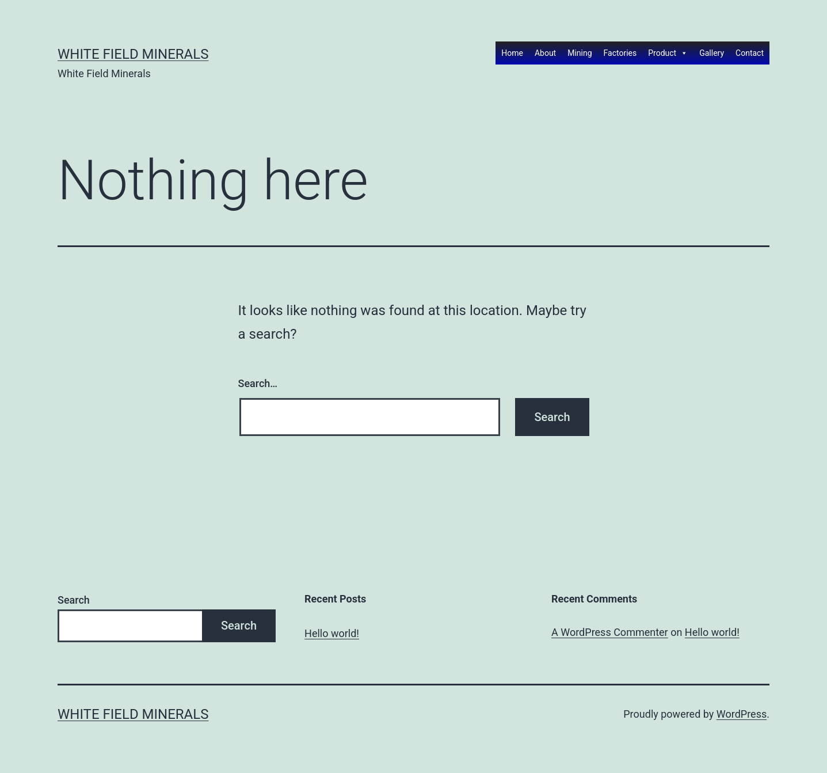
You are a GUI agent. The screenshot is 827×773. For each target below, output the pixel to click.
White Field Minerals (133, 54)
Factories (620, 53)
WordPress (742, 714)
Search (74, 600)
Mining (579, 53)
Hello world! (331, 633)
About (545, 53)
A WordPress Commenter (609, 632)
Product (668, 53)
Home (512, 53)
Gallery (711, 53)
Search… (258, 383)
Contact (749, 53)
